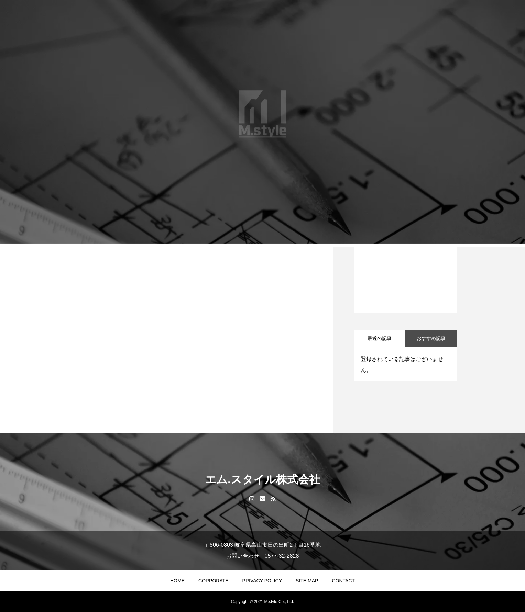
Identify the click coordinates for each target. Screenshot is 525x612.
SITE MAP (307, 580)
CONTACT (343, 580)
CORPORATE (213, 580)
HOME (177, 580)
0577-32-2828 (282, 556)
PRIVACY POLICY (262, 580)
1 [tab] (406, 294)
